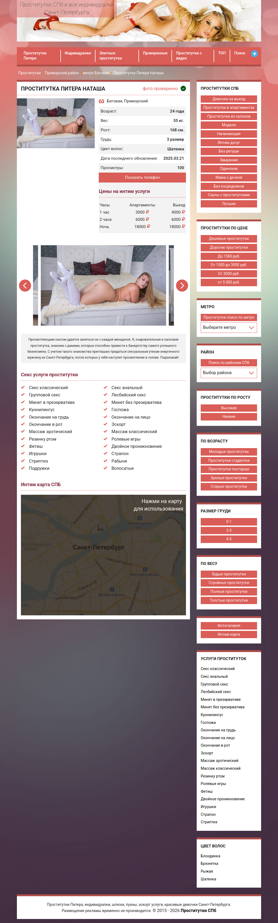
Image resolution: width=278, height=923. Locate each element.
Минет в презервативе (52, 402)
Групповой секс (44, 394)
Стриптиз (38, 461)
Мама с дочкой (228, 177)
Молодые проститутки (229, 451)
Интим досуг (229, 142)
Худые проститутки (229, 574)
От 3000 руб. (229, 273)
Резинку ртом (42, 439)
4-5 (229, 539)
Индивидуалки (78, 53)
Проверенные (155, 53)
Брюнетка (209, 863)
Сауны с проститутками (229, 195)
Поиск (239, 53)
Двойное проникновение (137, 446)
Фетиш (36, 446)
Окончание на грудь (49, 417)
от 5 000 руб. (229, 282)
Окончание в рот (46, 424)
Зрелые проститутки (229, 478)
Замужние (229, 160)
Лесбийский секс (129, 394)
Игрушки (37, 453)
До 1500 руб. (229, 256)
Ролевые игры (126, 439)
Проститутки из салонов (228, 116)
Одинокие (228, 168)
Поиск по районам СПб (229, 362)
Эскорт (119, 424)
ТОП (222, 53)
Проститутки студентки (229, 460)
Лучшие (229, 204)
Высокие (229, 408)
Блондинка (210, 856)
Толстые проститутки (229, 600)
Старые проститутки (229, 486)
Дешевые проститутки (229, 238)
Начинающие (229, 134)
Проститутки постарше (229, 469)
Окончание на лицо (131, 417)
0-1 (229, 521)
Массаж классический (134, 431)
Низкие (228, 416)
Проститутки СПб (198, 910)
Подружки (39, 468)
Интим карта (229, 634)
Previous (25, 286)
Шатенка (208, 879)
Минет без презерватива (137, 402)
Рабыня (119, 461)
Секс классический (48, 387)
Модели (229, 125)
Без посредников (229, 186)
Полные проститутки (228, 591)
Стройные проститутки (229, 582)
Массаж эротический (50, 431)
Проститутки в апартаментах (229, 107)
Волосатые (123, 468)
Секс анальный (127, 387)
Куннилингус (42, 409)
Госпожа (120, 409)
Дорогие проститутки (229, 247)
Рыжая (207, 871)
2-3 (229, 530)
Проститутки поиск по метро (228, 317)
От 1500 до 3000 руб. (229, 265)
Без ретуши (229, 151)
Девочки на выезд (229, 99)
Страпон (120, 453)
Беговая (114, 101)
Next (181, 286)
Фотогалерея (228, 625)
